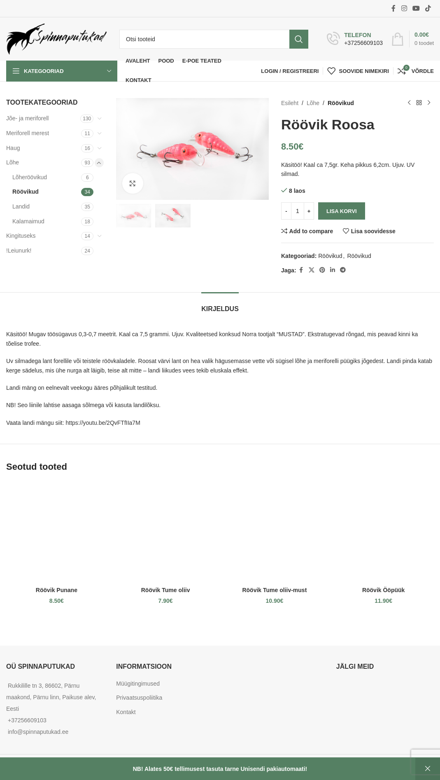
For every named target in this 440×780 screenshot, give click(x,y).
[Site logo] (56, 38)
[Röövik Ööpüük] (383, 532)
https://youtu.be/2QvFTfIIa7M (103, 422)
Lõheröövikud (29, 177)
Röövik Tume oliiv (165, 590)
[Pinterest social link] (322, 270)
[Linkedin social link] (333, 270)
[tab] (220, 304)
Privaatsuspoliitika (139, 697)
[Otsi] (213, 39)
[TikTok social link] (428, 8)
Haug (13, 148)
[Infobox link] (355, 39)
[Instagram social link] (404, 8)
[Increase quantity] (309, 211)
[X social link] (311, 270)
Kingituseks (21, 235)
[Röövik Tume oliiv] (165, 532)
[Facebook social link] (393, 8)
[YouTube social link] (416, 8)
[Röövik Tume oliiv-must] (274, 532)
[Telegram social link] (343, 270)
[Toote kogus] (297, 211)
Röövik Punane (56, 590)
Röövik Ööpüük (383, 590)
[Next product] (429, 103)
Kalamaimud (28, 221)
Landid (21, 206)
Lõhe (12, 162)
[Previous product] (409, 103)
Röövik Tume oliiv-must (274, 590)
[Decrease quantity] (286, 211)
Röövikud (25, 191)
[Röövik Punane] (56, 532)
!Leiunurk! (18, 250)
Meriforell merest (27, 133)
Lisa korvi (341, 211)
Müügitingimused (138, 683)
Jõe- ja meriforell (27, 118)
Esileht (289, 103)
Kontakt (125, 712)
